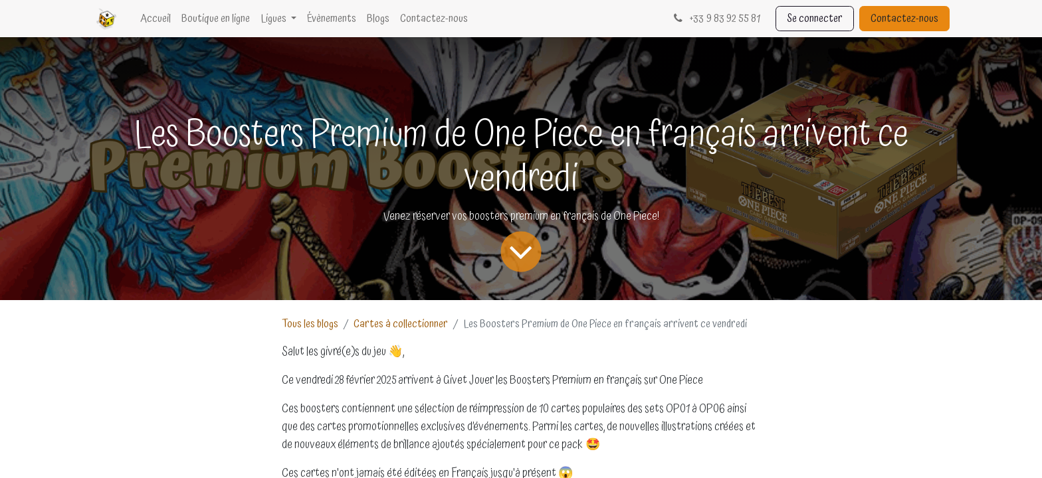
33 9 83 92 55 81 (715, 18)
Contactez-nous (904, 18)
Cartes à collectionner (401, 324)
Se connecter (815, 18)
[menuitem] (155, 18)
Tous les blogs (310, 324)
